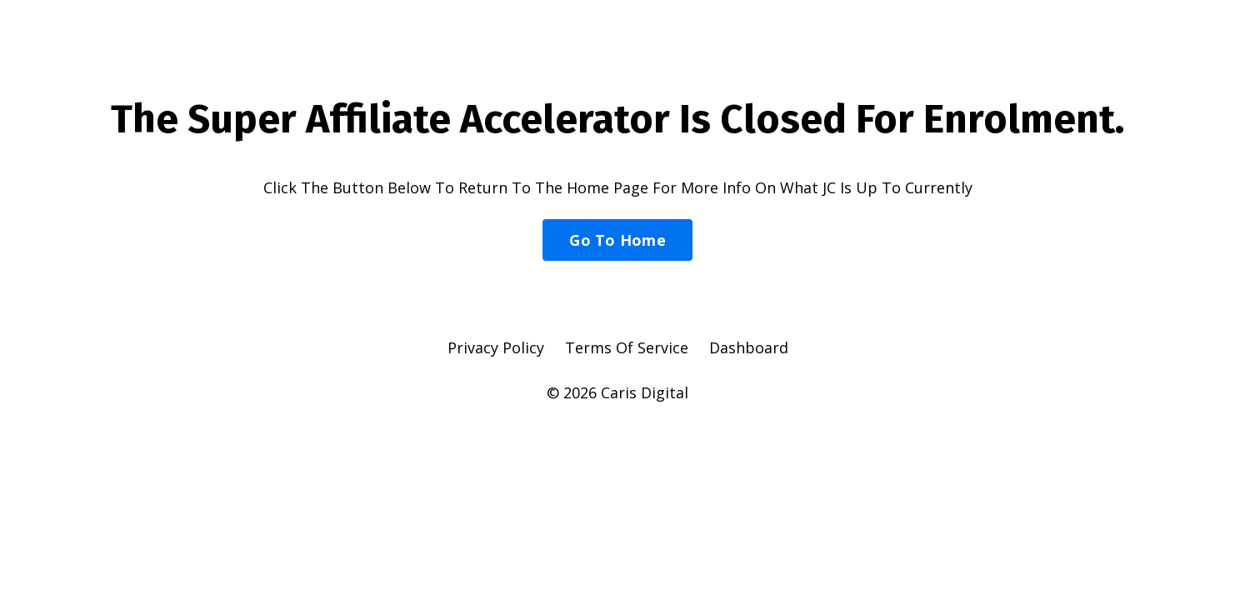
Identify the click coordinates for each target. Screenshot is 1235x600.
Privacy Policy (496, 348)
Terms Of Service (626, 348)
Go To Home (617, 240)
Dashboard (748, 348)
